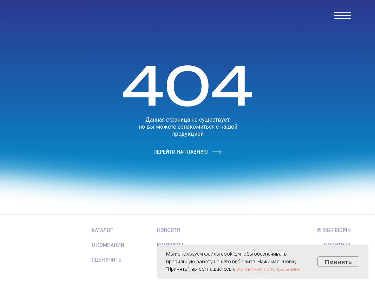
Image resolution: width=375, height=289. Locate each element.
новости (168, 230)
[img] (40, 15)
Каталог (102, 230)
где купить (106, 260)
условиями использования (269, 269)
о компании (108, 245)
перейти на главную (180, 152)
